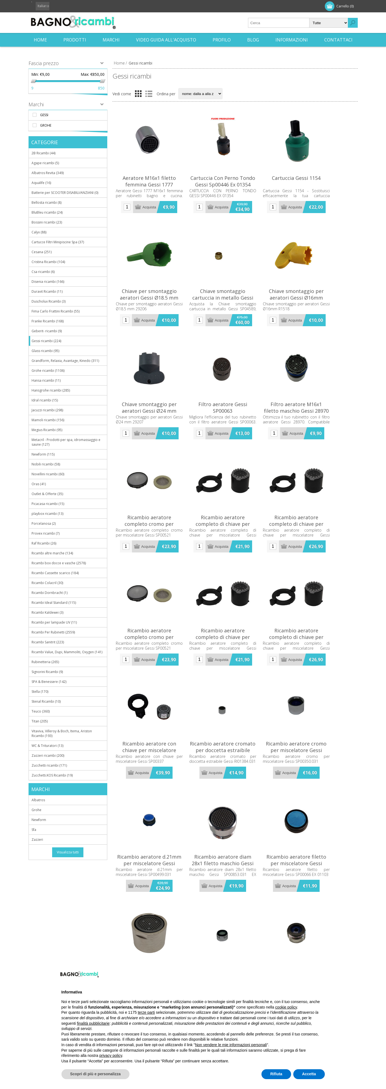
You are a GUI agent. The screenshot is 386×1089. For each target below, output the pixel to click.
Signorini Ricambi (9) (47, 671)
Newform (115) (43, 454)
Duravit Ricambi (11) (47, 291)
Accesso (67, 6)
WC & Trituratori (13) (47, 745)
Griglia (138, 94)
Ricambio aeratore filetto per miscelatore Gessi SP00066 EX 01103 (317, 924)
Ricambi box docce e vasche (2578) (59, 563)
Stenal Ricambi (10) (46, 701)
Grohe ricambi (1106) (48, 370)
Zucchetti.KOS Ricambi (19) (52, 775)
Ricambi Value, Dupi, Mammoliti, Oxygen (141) (67, 652)
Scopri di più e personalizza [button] (95, 1074)
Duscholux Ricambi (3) (49, 301)
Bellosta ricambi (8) (46, 202)
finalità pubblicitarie (93, 1023)
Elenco (149, 94)
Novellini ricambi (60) (48, 474)
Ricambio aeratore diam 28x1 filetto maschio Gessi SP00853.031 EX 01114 (235, 924)
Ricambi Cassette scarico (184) (55, 573)
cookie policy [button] (286, 1007)
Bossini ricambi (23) (47, 222)
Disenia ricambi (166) (48, 281)
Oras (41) (39, 484)
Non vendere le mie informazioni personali (231, 1045)
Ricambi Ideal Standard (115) (54, 602)
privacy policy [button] (110, 1055)
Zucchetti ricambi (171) (49, 765)
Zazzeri (37, 839)
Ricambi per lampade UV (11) (54, 622)
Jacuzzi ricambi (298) (47, 410)
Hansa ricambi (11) (46, 380)
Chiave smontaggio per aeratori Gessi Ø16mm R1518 (316, 313)
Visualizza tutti (68, 852)
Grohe (45, 125)
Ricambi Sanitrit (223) (48, 642)
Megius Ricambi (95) (47, 430)
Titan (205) (40, 721)
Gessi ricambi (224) (46, 341)
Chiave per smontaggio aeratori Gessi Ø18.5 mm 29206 (153, 313)
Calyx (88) (39, 232)
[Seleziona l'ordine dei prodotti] (200, 94)
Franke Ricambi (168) (48, 321)
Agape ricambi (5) (45, 163)
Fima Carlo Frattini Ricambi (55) (56, 311)
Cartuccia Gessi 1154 (316, 189)
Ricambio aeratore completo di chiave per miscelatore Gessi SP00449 (235, 559)
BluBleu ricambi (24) (47, 212)
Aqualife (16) (41, 182)
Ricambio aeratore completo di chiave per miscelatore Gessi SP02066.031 (317, 559)
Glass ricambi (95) (45, 350)
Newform (39, 819)
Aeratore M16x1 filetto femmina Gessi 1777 (153, 192)
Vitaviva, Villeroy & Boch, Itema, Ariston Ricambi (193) (62, 733)
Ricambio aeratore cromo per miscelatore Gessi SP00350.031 (317, 799)
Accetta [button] (309, 1074)
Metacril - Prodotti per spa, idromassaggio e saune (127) (66, 442)
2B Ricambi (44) (43, 153)
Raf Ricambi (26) (44, 543)
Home (119, 63)
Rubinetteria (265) (45, 662)
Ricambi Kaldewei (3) (47, 612)
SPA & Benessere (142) (49, 681)
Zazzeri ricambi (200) (48, 755)
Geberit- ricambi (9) (47, 331)
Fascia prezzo (44, 63)
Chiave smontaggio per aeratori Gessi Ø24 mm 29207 (153, 435)
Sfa (34, 829)
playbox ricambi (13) (47, 513)
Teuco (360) (41, 711)
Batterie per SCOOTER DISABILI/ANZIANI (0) (65, 192)
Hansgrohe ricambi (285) (51, 390)
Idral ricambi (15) (45, 400)
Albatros (38, 800)
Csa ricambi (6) (43, 271)
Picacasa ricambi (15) (48, 503)
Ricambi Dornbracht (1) (49, 592)
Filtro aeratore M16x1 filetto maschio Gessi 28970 (316, 435)
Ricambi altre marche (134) (52, 553)
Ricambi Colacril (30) (47, 582)
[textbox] (278, 23)
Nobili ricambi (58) (46, 464)
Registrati (42, 6)
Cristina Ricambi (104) (48, 261)
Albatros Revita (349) (48, 173)
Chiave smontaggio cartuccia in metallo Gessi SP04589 (235, 313)
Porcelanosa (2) (44, 523)
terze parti (146, 1012)
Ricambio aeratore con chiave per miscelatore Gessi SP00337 (153, 799)
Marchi (36, 104)
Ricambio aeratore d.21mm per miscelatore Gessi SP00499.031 (153, 920)
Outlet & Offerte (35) (47, 494)
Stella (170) (40, 691)
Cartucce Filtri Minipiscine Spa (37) (58, 242)
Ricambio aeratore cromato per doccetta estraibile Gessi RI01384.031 (235, 802)
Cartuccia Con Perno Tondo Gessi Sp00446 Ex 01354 (235, 192)
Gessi (44, 115)
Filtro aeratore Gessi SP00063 (235, 431)
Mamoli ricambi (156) (48, 420)
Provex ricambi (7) (46, 533)
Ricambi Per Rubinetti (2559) (53, 632)
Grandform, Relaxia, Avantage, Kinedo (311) (65, 360)
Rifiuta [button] (276, 1074)
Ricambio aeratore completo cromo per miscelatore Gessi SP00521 (153, 559)
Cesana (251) (42, 252)
